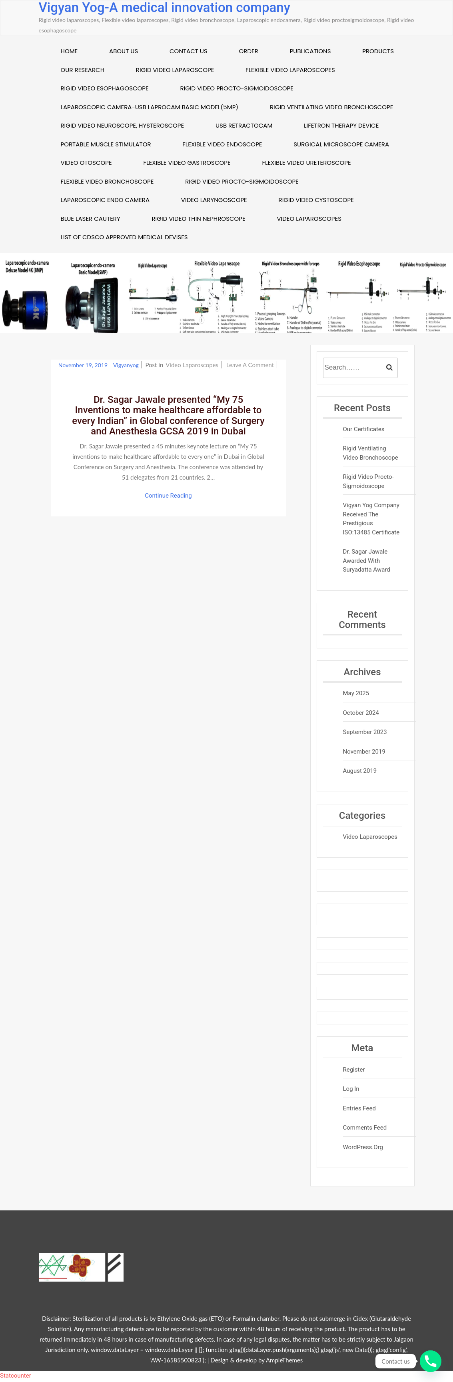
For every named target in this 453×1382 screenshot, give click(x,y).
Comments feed (365, 1127)
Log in (351, 1088)
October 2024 (361, 712)
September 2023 (365, 732)
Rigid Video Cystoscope (316, 200)
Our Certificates (364, 429)
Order (248, 51)
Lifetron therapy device (341, 125)
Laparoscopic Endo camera (105, 200)
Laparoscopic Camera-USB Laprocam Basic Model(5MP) (150, 107)
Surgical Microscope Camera (341, 144)
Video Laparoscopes (309, 218)
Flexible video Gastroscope (186, 162)
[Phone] (430, 1361)
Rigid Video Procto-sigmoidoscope (236, 88)
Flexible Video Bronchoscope (107, 181)
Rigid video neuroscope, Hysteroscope (122, 125)
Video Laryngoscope (214, 200)
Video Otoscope (86, 162)
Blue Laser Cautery (90, 218)
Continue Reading (168, 495)
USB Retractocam (244, 125)
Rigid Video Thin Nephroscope (198, 218)
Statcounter (15, 1375)
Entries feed (359, 1108)
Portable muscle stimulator (106, 144)
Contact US (189, 51)
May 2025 (356, 693)
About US (123, 51)
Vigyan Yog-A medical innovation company (164, 7)
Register (354, 1069)
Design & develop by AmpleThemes (256, 1360)
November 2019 (364, 751)
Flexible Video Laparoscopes (290, 70)
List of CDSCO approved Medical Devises (124, 237)
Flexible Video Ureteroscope (306, 162)
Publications (310, 51)
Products (378, 51)
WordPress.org (363, 1147)
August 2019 (360, 770)
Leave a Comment (250, 365)
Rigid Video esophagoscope (105, 88)
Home (69, 51)
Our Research (83, 70)
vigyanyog (126, 365)
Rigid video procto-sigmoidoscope (242, 181)
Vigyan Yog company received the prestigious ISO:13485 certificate (371, 519)
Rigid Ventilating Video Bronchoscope (370, 453)
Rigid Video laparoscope (175, 70)
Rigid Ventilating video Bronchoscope (331, 107)
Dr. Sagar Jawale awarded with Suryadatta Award (366, 560)
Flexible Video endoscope (222, 144)
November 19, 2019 (83, 365)
